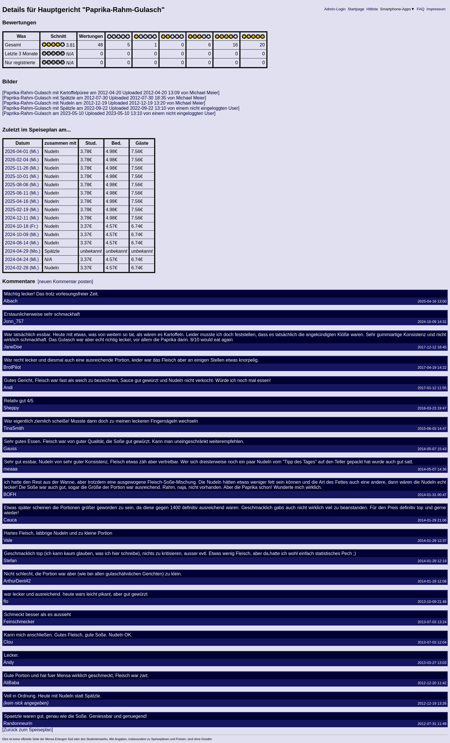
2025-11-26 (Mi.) (22, 168)
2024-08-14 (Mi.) (22, 242)
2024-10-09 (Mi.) (22, 234)
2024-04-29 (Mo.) (22, 251)
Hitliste (372, 9)
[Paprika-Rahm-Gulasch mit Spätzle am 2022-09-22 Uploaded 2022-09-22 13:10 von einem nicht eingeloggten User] (120, 108)
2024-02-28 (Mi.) (22, 267)
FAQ (421, 9)
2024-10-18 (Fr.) (21, 226)
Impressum (436, 9)
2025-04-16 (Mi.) (22, 201)
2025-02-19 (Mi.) (22, 209)
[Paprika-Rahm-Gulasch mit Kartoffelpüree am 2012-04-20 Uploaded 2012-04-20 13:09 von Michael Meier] (111, 92)
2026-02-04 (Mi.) (22, 159)
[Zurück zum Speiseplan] (27, 729)
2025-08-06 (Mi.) (22, 184)
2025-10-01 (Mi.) (22, 176)
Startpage (356, 9)
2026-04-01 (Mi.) (22, 151)
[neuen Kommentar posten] (65, 281)
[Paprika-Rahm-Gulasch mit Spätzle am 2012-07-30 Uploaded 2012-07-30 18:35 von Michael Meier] (104, 97)
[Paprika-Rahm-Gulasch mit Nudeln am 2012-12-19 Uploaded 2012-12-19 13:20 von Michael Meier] (103, 103)
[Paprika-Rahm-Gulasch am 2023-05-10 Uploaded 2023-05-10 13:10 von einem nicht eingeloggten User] (109, 113)
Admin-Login (335, 9)
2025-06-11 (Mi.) (22, 193)
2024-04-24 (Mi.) (22, 259)
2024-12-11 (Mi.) (22, 217)
